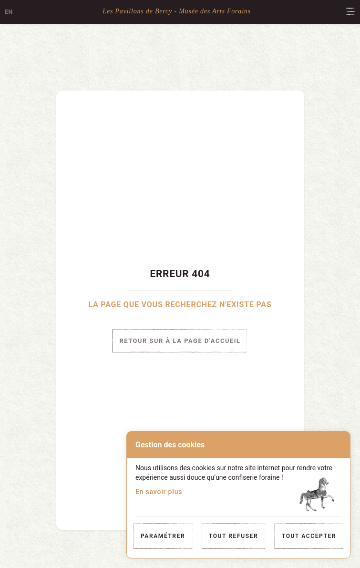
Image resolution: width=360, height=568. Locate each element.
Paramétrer (163, 536)
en (8, 11)
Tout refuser (233, 536)
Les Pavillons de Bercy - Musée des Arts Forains (177, 11)
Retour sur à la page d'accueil (180, 341)
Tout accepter (309, 536)
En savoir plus (158, 492)
